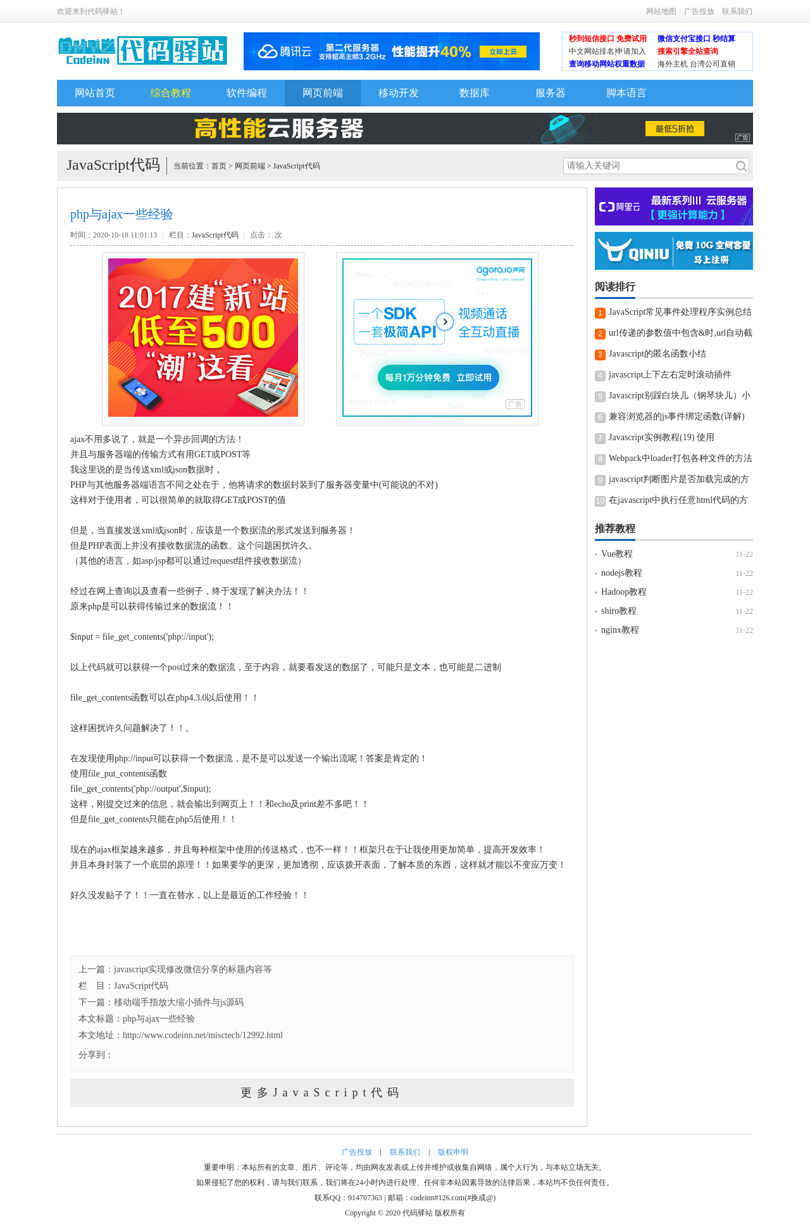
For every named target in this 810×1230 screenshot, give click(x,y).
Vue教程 (617, 554)
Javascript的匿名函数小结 (657, 353)
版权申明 (453, 1152)
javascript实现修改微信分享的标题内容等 (193, 969)
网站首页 (95, 92)
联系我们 (737, 11)
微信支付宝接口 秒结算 (696, 38)
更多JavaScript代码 (322, 1092)
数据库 (474, 92)
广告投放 (699, 11)
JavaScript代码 (296, 166)
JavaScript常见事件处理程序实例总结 (680, 312)
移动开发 (398, 92)
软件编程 (247, 92)
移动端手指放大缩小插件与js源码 (179, 1002)
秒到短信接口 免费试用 (608, 38)
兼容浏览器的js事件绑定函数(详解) (677, 416)
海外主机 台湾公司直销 (696, 64)
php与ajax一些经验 (159, 1019)
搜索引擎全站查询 (687, 51)
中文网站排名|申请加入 (607, 51)
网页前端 (322, 92)
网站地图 (661, 11)
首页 (219, 166)
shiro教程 (619, 611)
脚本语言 (626, 92)
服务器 (550, 92)
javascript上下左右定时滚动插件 (670, 374)
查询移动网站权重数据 (607, 64)
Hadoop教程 (624, 592)
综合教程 (171, 92)
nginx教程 (620, 630)
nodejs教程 (621, 573)
